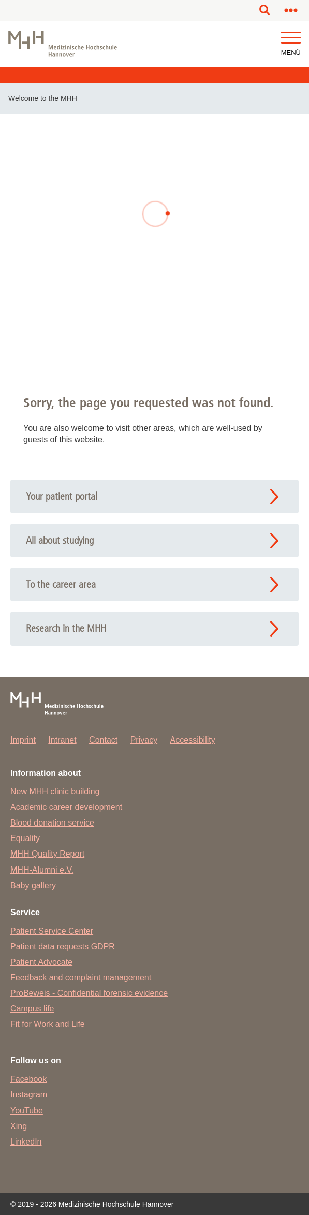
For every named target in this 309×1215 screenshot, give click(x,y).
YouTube (26, 1110)
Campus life (32, 1008)
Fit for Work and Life (47, 1024)
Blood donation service (52, 822)
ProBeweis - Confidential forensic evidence (89, 993)
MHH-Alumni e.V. (41, 869)
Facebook (28, 1079)
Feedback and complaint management (80, 977)
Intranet (62, 739)
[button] (291, 38)
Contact (103, 739)
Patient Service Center (51, 931)
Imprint (23, 739)
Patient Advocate (41, 962)
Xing (18, 1126)
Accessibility (192, 739)
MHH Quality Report (47, 853)
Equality (25, 838)
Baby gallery (33, 885)
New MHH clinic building (55, 791)
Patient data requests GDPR (62, 946)
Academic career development (66, 807)
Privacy (143, 739)
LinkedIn (26, 1141)
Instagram (28, 1094)
